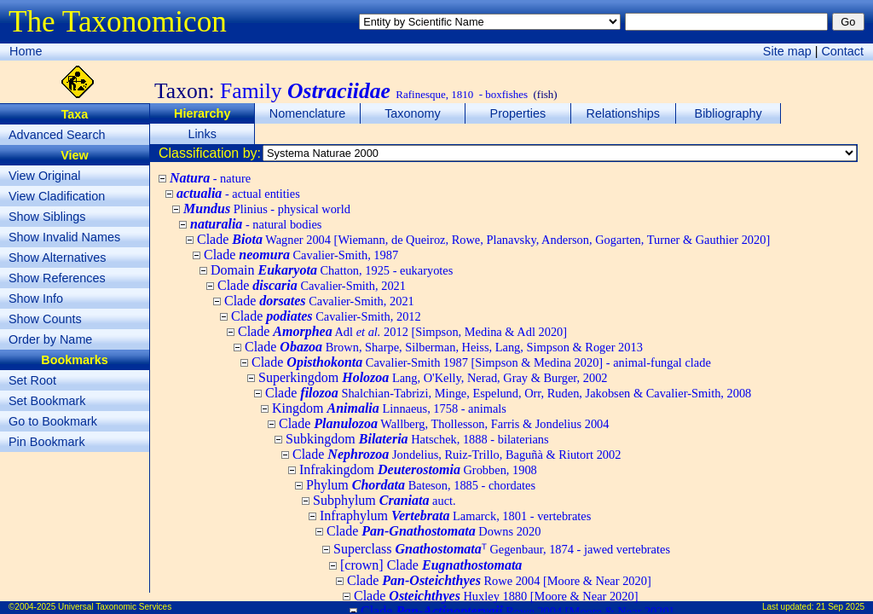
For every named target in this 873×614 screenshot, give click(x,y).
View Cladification (57, 196)
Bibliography (728, 113)
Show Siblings (47, 216)
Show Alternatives (57, 257)
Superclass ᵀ (501, 549)
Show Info (36, 298)
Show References (57, 278)
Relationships (623, 113)
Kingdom (389, 408)
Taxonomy (412, 113)
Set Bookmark (47, 401)
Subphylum (384, 500)
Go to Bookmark (53, 421)
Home (25, 51)
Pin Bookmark (47, 442)
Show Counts (45, 319)
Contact (842, 51)
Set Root (32, 380)
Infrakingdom (418, 469)
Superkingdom (433, 377)
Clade (483, 239)
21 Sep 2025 (840, 606)
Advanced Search (57, 135)
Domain (332, 270)
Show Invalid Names (64, 237)
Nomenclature (307, 113)
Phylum (420, 485)
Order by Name (50, 339)
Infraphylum (455, 515)
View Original (45, 175)
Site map (787, 51)
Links (202, 134)
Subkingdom (417, 439)
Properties (518, 113)
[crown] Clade (431, 565)
